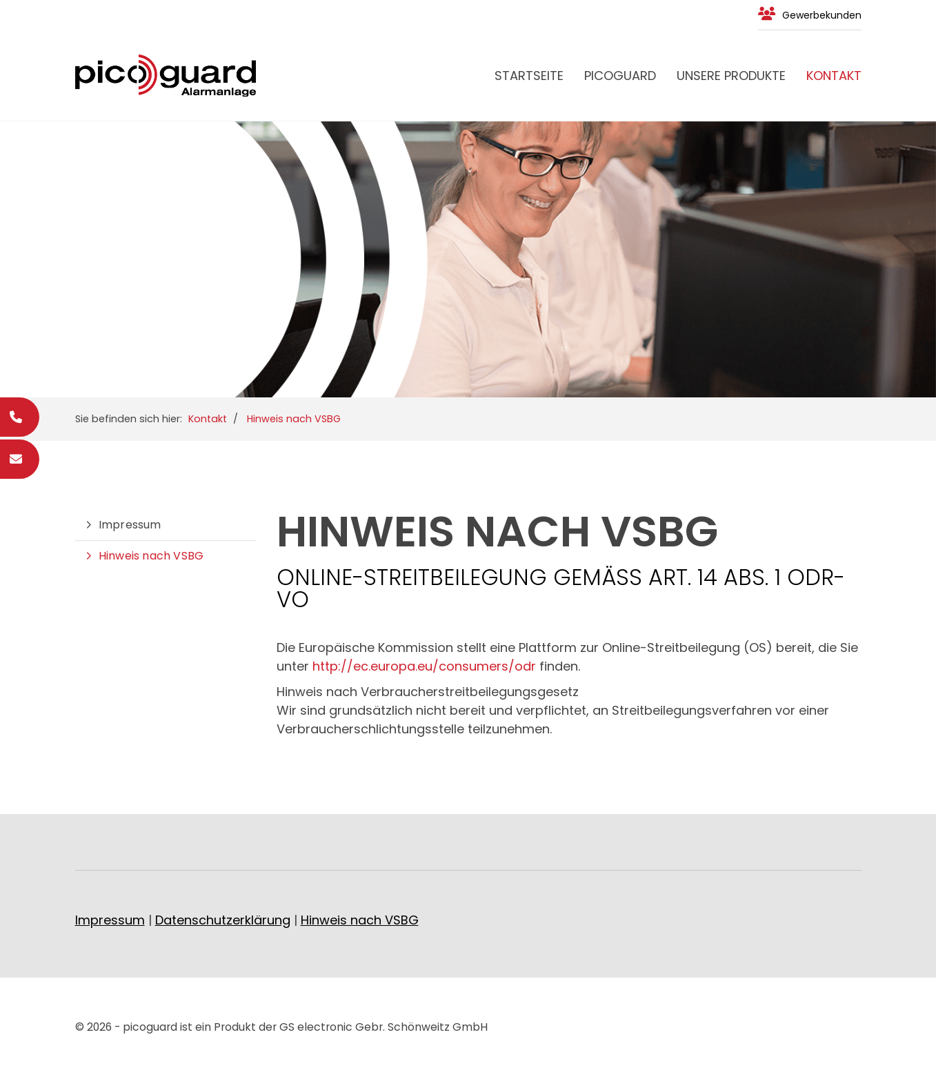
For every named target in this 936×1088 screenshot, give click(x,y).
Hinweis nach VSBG (294, 419)
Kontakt (834, 75)
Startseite (529, 75)
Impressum (130, 525)
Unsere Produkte (731, 75)
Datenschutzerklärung (222, 920)
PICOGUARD (620, 75)
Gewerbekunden (822, 15)
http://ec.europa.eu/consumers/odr (424, 666)
